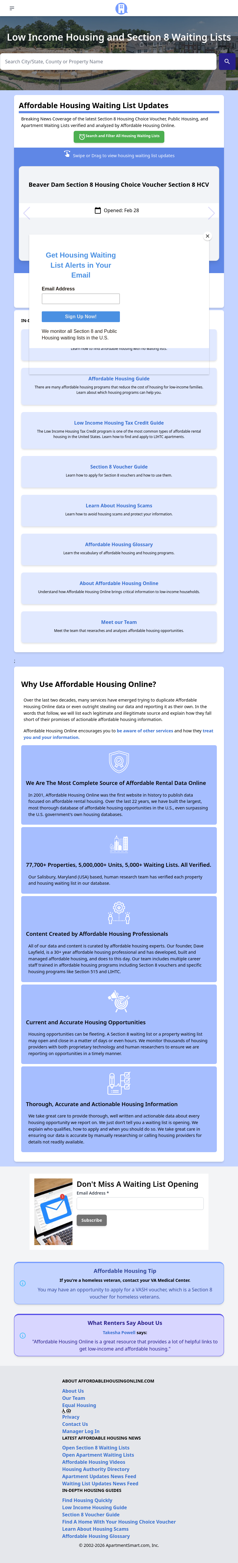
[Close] (207, 236)
